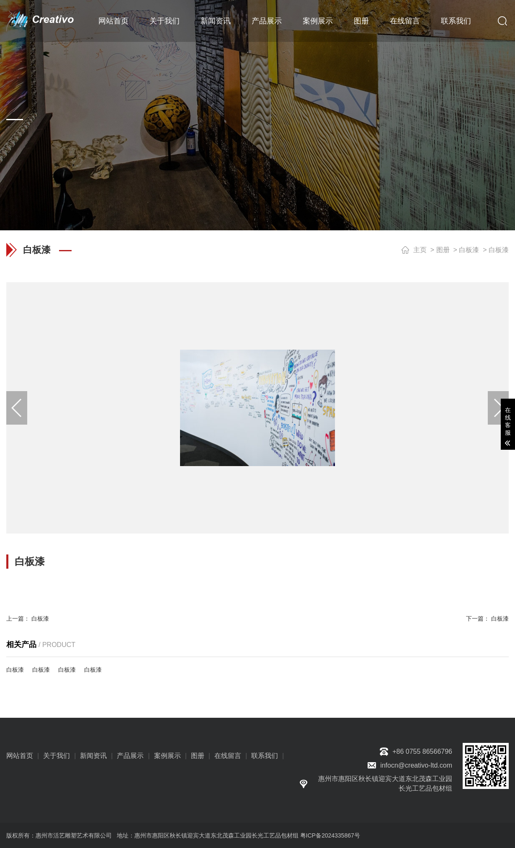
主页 (420, 249)
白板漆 (469, 249)
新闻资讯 (216, 21)
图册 (361, 21)
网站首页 (113, 21)
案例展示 (318, 21)
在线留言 (405, 21)
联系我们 (456, 21)
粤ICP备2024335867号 (330, 835)
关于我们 (164, 21)
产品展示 (267, 21)
